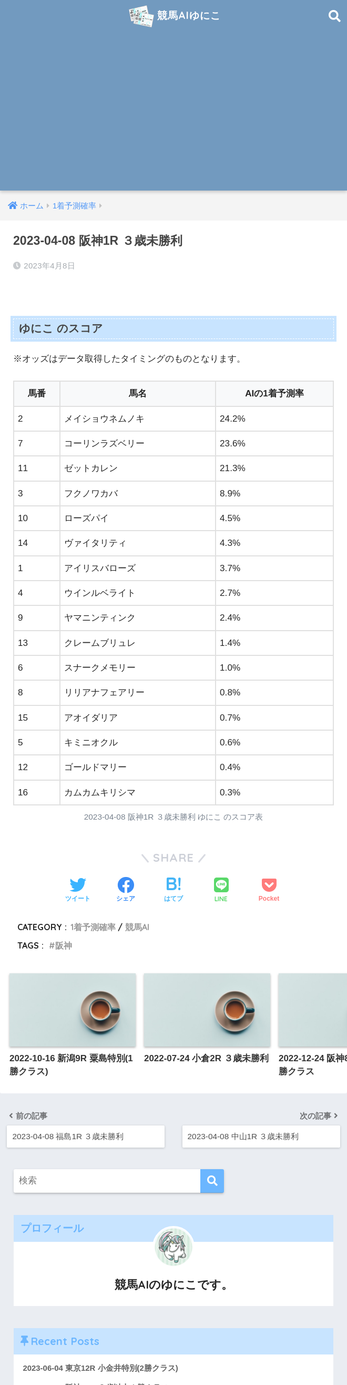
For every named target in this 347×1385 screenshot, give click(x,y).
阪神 (63, 945)
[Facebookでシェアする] (125, 890)
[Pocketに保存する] (269, 890)
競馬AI (137, 927)
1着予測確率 (93, 927)
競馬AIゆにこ (175, 16)
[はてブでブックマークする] (173, 890)
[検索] (212, 1181)
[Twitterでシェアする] (77, 890)
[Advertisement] (173, 111)
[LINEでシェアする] (221, 890)
